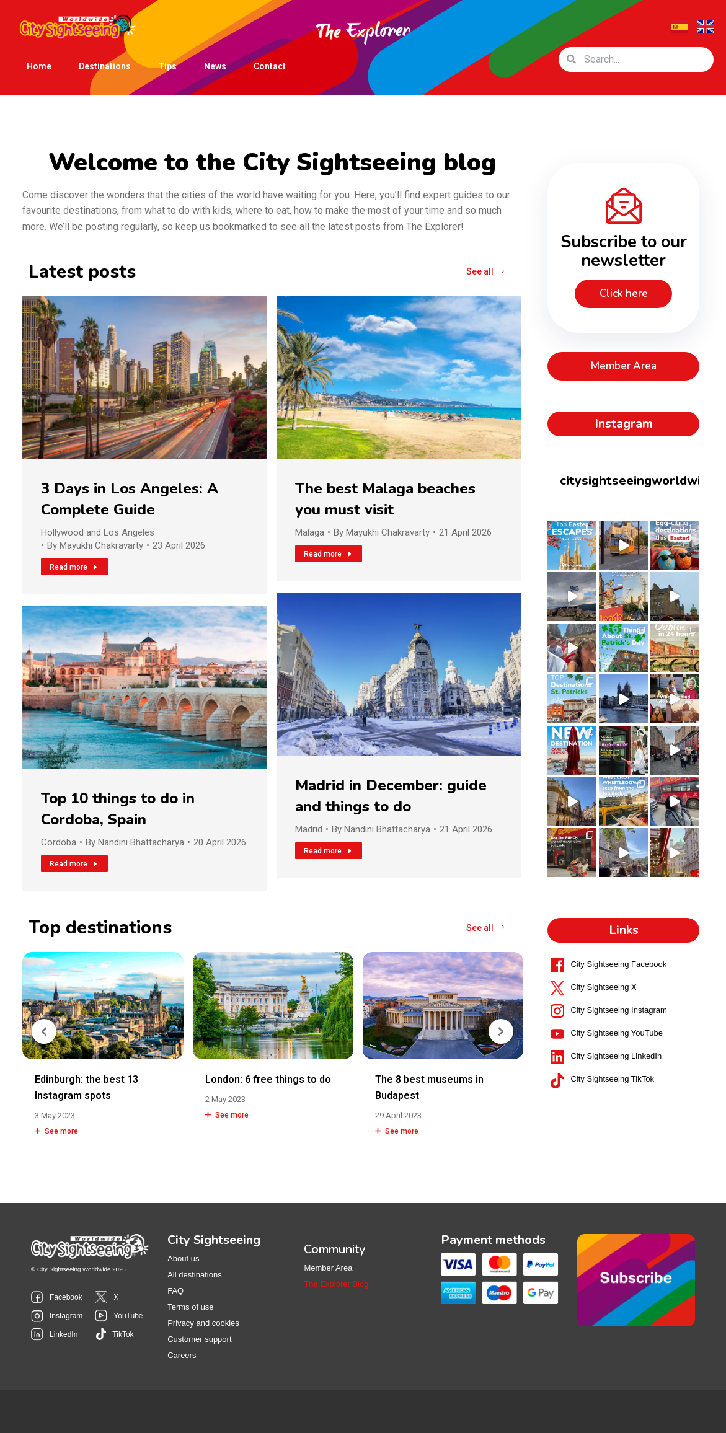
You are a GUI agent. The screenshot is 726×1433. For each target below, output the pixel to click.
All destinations (194, 1274)
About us (183, 1258)
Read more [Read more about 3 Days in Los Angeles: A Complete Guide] (74, 567)
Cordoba (58, 842)
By (95, 545)
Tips (167, 66)
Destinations (105, 68)
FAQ (175, 1290)
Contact (270, 66)
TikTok (122, 1334)
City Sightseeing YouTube (616, 1033)
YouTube (128, 1316)
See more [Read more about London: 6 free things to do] (227, 1115)
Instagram (66, 1316)
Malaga (309, 532)
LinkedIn (63, 1334)
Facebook (66, 1297)
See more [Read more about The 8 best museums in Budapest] (396, 1131)
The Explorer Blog (336, 1284)
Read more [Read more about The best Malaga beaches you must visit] (328, 554)
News (215, 66)
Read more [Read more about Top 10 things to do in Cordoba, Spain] (74, 864)
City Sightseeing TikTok (611, 1078)
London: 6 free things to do (268, 1079)
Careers (181, 1355)
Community (334, 1249)
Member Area (328, 1267)
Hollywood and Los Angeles (97, 532)
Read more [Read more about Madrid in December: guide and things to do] (328, 851)
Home (39, 66)
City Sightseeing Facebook (618, 964)
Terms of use (190, 1307)
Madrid (308, 829)
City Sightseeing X (603, 987)
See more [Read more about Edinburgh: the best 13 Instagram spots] (56, 1131)
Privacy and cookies (203, 1323)
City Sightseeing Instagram (618, 1010)
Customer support (199, 1339)
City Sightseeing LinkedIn (616, 1055)
